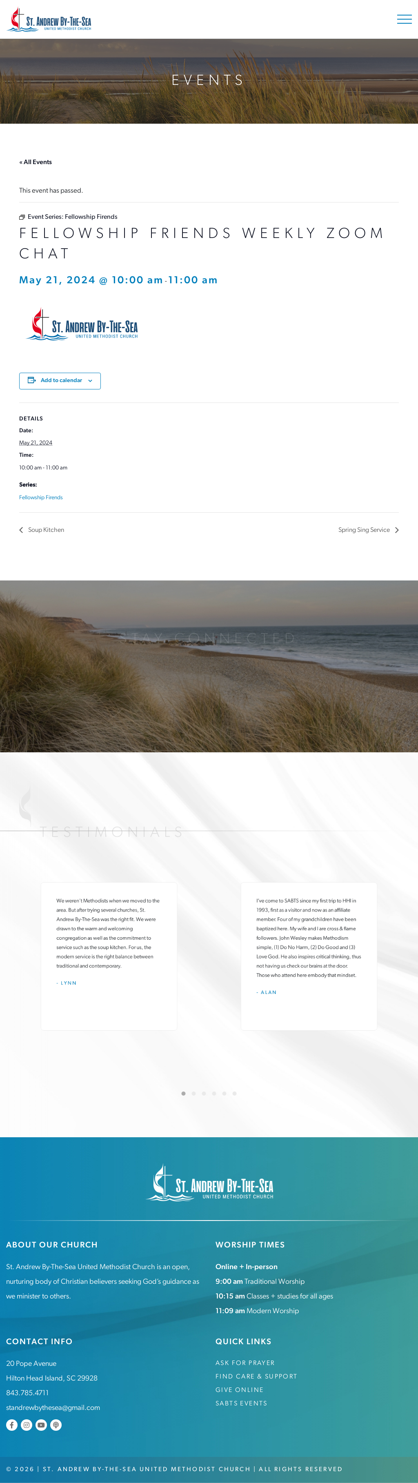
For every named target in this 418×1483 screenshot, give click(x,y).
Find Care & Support (257, 1377)
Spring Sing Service (364, 530)
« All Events (35, 162)
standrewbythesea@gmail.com (53, 1408)
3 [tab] (204, 1094)
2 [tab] (194, 1094)
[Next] (393, 1094)
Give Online (240, 1390)
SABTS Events (242, 1404)
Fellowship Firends (41, 498)
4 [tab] (214, 1094)
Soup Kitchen (45, 530)
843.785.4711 (27, 1393)
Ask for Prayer (245, 1363)
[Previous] (24, 1094)
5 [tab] (224, 1094)
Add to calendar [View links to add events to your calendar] (61, 381)
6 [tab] (235, 1094)
